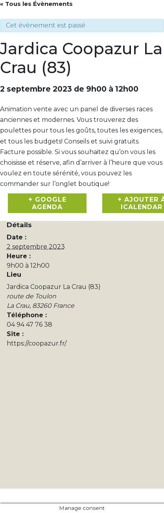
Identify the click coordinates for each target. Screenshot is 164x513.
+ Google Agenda (47, 203)
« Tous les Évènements (36, 3)
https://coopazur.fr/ (36, 343)
